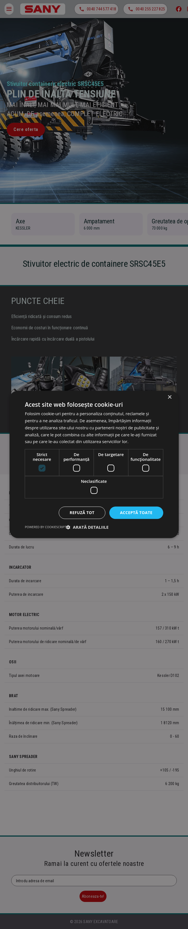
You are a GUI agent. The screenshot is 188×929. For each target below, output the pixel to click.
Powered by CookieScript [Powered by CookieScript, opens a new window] (45, 527)
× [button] (169, 397)
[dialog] (94, 464)
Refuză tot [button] (82, 512)
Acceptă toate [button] (136, 512)
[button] (87, 527)
